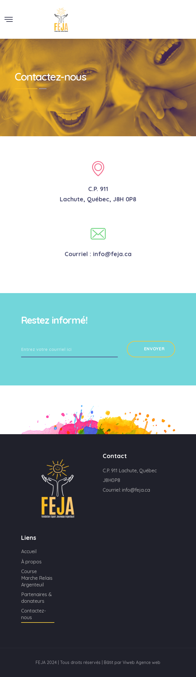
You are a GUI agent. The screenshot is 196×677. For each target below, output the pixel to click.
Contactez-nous (33, 614)
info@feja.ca (136, 490)
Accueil (29, 551)
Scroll (190, 4)
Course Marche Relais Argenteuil (37, 578)
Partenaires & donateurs (36, 597)
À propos (31, 562)
